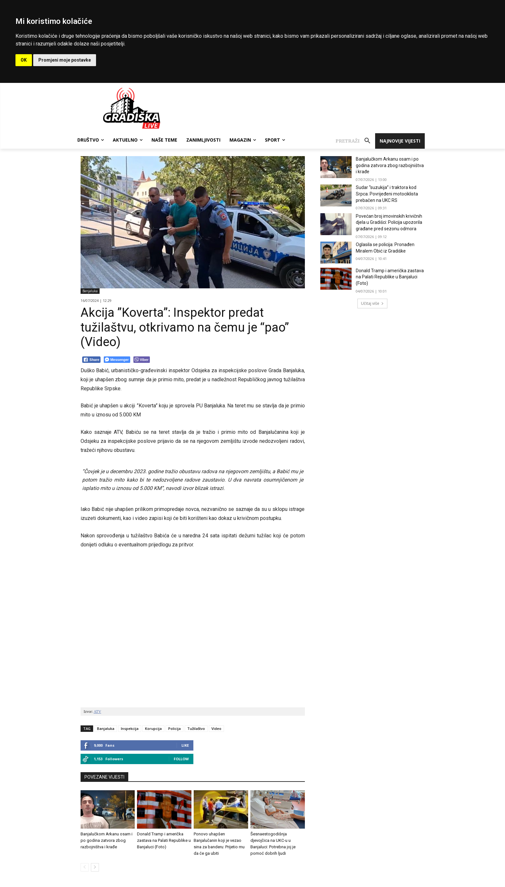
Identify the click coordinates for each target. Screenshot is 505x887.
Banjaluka (90, 291)
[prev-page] (85, 867)
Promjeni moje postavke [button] (64, 60)
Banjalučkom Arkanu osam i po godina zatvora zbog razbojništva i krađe (106, 840)
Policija (174, 728)
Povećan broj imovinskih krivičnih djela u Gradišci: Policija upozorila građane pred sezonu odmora (389, 222)
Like (185, 745)
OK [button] (24, 60)
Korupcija (153, 728)
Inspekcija (130, 728)
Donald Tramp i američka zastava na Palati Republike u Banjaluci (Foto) (164, 840)
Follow (181, 758)
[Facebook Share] (91, 359)
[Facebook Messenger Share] (117, 359)
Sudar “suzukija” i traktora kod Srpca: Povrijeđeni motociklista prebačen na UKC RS (387, 194)
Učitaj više (372, 303)
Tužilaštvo (196, 728)
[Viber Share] (141, 359)
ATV (97, 711)
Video (216, 728)
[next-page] (95, 867)
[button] (355, 141)
